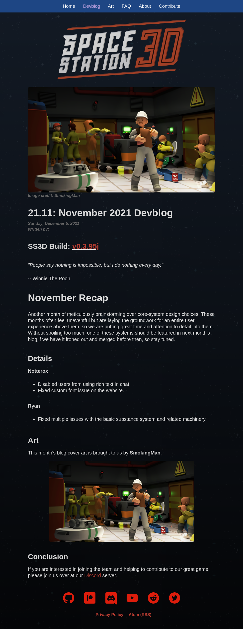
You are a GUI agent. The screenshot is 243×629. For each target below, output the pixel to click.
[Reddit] (153, 602)
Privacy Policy (109, 614)
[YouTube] (132, 602)
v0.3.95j (85, 246)
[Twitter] (174, 602)
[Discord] (111, 603)
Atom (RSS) (140, 614)
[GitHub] (68, 601)
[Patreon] (89, 602)
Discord (92, 575)
